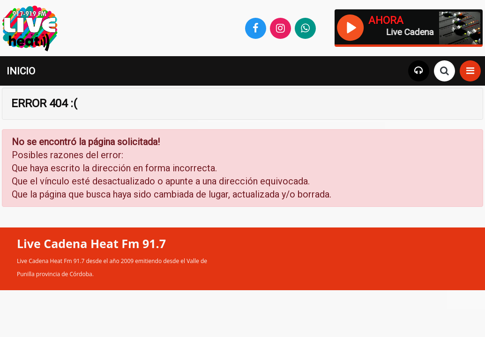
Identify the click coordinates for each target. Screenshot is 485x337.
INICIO (21, 71)
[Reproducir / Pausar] (350, 27)
